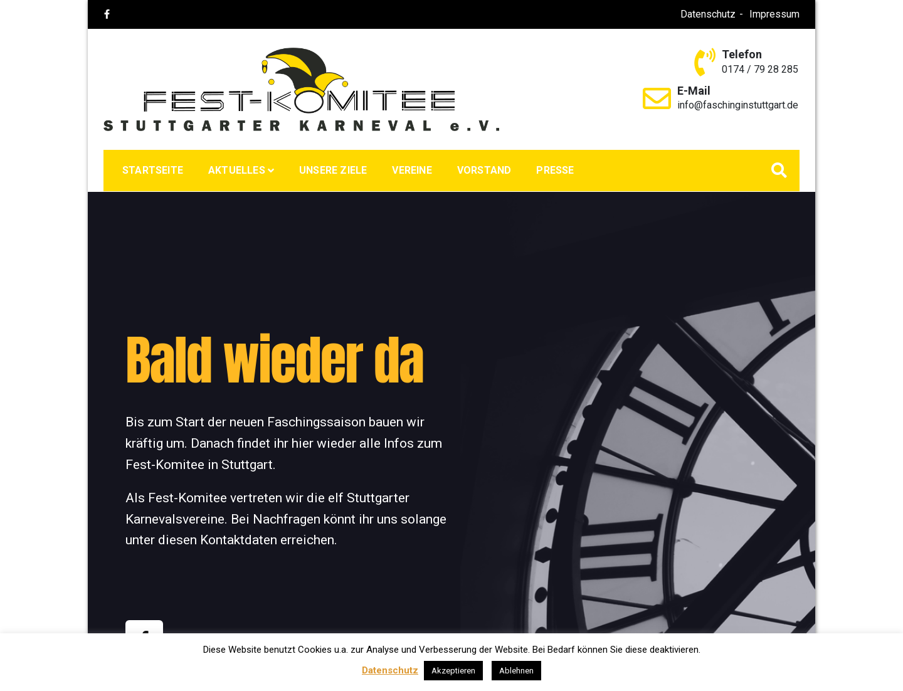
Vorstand (484, 170)
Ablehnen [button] (516, 670)
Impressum (774, 14)
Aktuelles (236, 170)
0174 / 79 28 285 (760, 69)
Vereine (411, 170)
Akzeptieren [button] (453, 670)
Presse (555, 170)
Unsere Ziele (333, 170)
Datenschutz (708, 14)
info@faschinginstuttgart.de (737, 105)
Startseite (152, 170)
